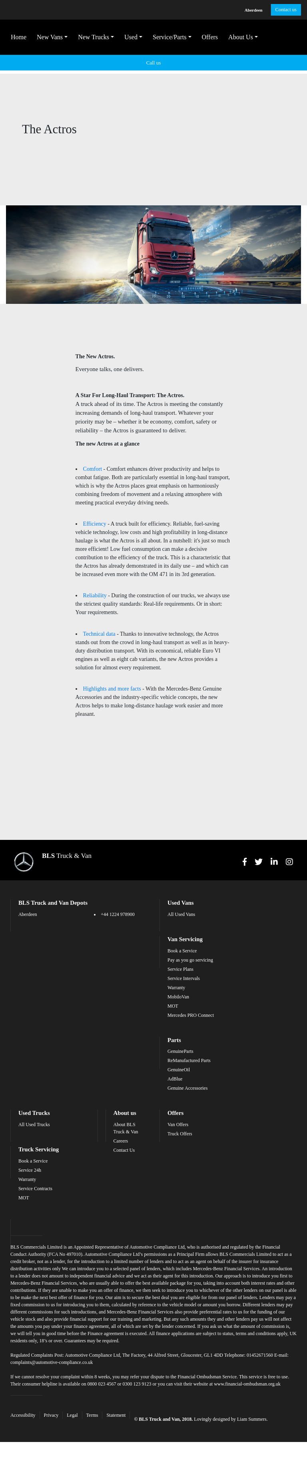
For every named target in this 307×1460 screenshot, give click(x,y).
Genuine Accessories (187, 1079)
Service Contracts (45, 1179)
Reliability (95, 577)
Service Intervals (183, 970)
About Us (245, 38)
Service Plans (180, 961)
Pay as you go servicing (190, 952)
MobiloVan (178, 989)
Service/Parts (174, 38)
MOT (172, 998)
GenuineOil (178, 1061)
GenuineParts (180, 1043)
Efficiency (94, 506)
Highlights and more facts (112, 670)
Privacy (61, 1420)
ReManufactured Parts (189, 1052)
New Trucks (98, 38)
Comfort (92, 452)
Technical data (99, 615)
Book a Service (182, 943)
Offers (215, 38)
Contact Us (128, 1141)
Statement (125, 1420)
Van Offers (177, 1116)
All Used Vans (181, 907)
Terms (102, 1420)
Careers (125, 1132)
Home (23, 38)
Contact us (282, 10)
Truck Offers (179, 1125)
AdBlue (174, 1070)
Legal (81, 1420)
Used (135, 38)
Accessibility (32, 1420)
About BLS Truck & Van (130, 1119)
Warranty (176, 979)
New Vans (55, 38)
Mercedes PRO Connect (190, 1007)
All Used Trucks (44, 1116)
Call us (153, 64)
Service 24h (39, 1161)
